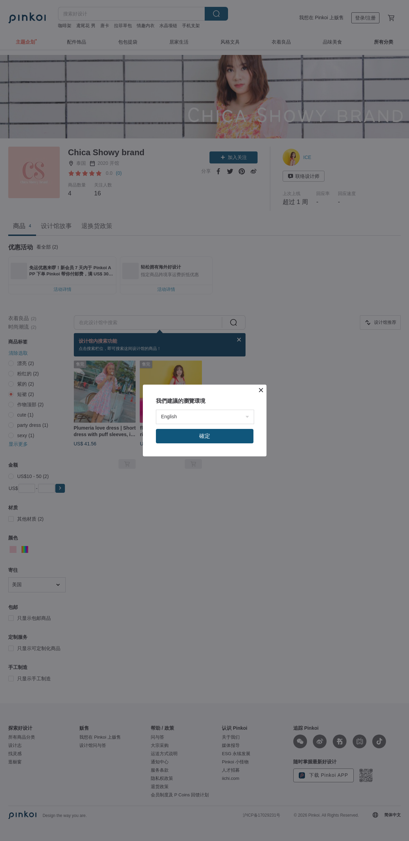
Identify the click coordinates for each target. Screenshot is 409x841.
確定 (204, 507)
